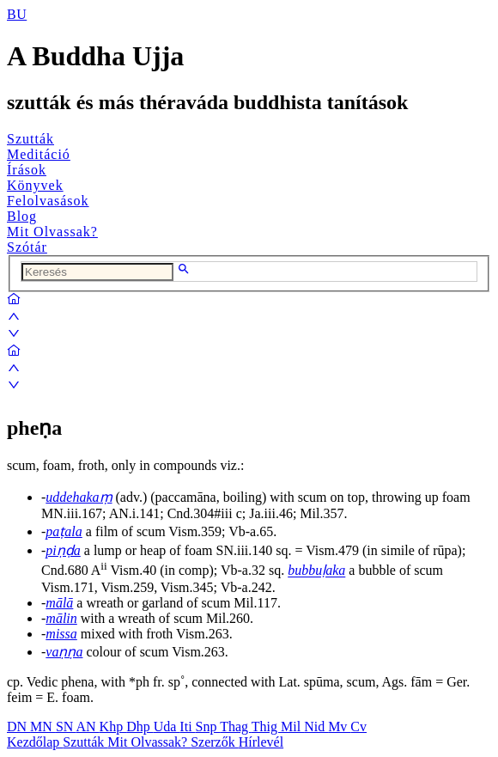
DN (18, 726)
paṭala (64, 531)
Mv (339, 726)
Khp (113, 726)
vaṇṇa (64, 651)
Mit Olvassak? (52, 231)
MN (43, 726)
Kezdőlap (35, 742)
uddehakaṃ (79, 497)
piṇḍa (63, 550)
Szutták (30, 138)
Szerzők (215, 742)
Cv (358, 726)
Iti (187, 726)
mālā (59, 602)
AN (87, 726)
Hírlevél (261, 742)
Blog (22, 216)
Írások (26, 169)
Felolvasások (48, 200)
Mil (292, 726)
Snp (208, 726)
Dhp (140, 726)
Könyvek (35, 185)
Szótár (27, 247)
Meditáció (38, 154)
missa (61, 633)
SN (66, 726)
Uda (167, 726)
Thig (266, 726)
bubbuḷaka (316, 571)
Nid (316, 726)
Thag (236, 726)
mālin (61, 618)
